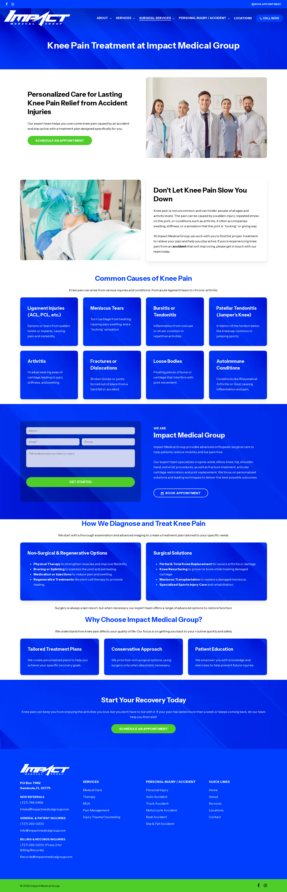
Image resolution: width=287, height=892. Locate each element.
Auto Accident (156, 797)
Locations (216, 810)
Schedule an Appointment (60, 140)
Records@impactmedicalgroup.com (46, 857)
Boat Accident (156, 817)
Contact (215, 817)
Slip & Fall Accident (160, 824)
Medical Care (92, 790)
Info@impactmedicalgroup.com (43, 830)
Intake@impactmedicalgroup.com (44, 809)
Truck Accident (157, 803)
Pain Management (96, 810)
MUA (86, 803)
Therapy (89, 797)
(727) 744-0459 (31, 802)
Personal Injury (157, 790)
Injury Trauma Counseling (101, 817)
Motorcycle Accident (161, 810)
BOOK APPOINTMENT (181, 493)
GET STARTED (80, 482)
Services (215, 803)
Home (213, 790)
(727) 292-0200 (32, 824)
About (213, 797)
